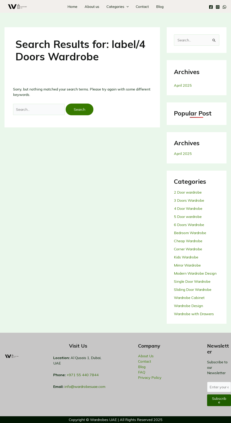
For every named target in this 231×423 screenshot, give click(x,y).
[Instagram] (218, 7)
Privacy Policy (150, 377)
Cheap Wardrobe (188, 241)
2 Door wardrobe (188, 192)
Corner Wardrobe (188, 249)
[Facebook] (211, 7)
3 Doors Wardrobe (189, 200)
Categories (117, 6)
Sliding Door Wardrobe (192, 289)
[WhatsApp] (224, 7)
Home (72, 6)
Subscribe (219, 400)
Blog (160, 6)
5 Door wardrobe (188, 216)
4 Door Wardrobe (188, 208)
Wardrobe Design (188, 305)
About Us (146, 356)
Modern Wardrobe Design (195, 273)
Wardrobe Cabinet (189, 297)
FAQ (141, 372)
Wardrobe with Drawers (194, 314)
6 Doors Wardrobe (189, 224)
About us (92, 6)
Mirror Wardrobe (187, 265)
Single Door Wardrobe (192, 281)
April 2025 (183, 85)
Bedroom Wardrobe (190, 233)
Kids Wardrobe (186, 257)
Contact (142, 6)
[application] (126, 6)
